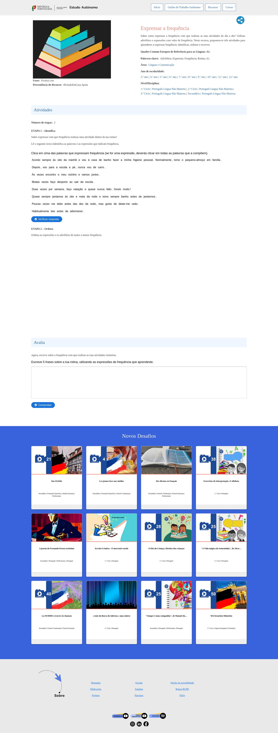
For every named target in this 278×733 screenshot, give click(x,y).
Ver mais (238, 650)
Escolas (139, 683)
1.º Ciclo (145, 89)
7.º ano (182, 77)
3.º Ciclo (145, 93)
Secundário (194, 93)
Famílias (139, 689)
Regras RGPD (182, 689)
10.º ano (211, 77)
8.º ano (192, 77)
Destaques (96, 683)
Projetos (96, 695)
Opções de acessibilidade (182, 683)
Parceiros (139, 695)
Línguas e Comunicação (161, 64)
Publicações (95, 689)
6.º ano (173, 77)
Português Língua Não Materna (169, 89)
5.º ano (163, 77)
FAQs (182, 695)
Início (157, 7)
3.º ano (144, 77)
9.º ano (201, 77)
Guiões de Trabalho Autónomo (184, 7)
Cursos (229, 7)
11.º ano (222, 77)
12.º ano (233, 77)
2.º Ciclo (192, 89)
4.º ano (153, 77)
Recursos (213, 7)
